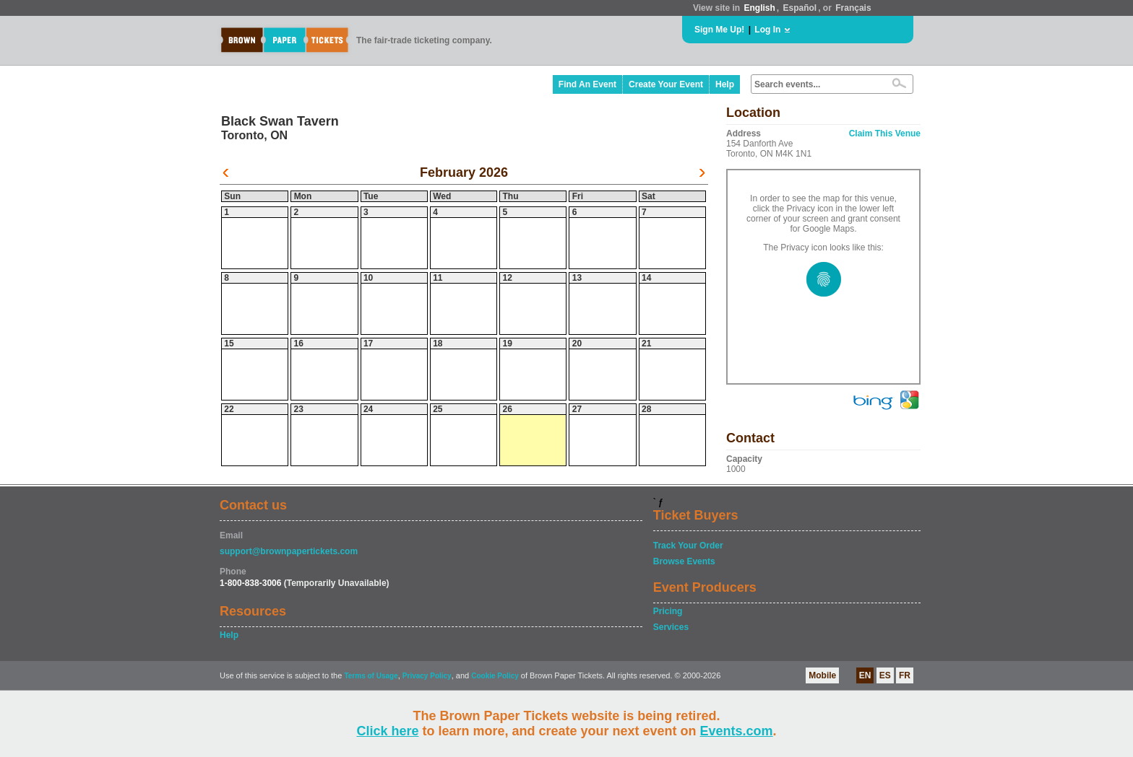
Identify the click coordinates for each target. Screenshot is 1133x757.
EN (865, 675)
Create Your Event (666, 84)
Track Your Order (688, 546)
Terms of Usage (370, 676)
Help (724, 84)
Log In (767, 30)
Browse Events (684, 561)
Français (853, 8)
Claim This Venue (885, 133)
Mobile (822, 675)
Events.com (736, 731)
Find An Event (587, 84)
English (759, 8)
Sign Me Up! (719, 30)
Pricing (668, 611)
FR (904, 675)
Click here (387, 731)
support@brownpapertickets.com (289, 551)
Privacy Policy (427, 676)
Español (800, 8)
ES (885, 675)
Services (671, 627)
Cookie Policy (495, 676)
